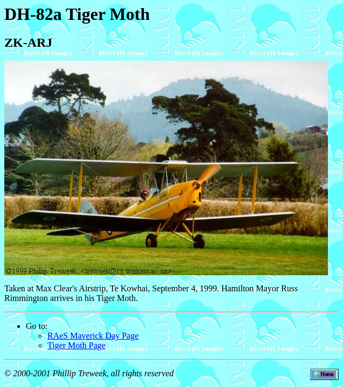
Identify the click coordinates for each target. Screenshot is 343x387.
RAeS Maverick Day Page (92, 335)
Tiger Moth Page (76, 345)
